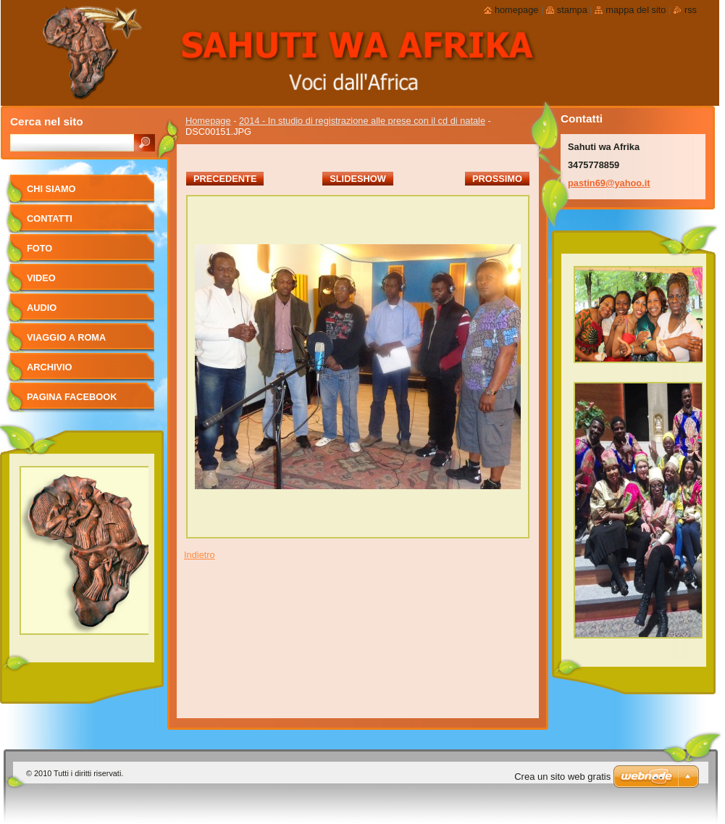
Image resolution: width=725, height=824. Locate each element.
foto (39, 248)
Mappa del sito (635, 9)
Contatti (49, 218)
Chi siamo (51, 188)
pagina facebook (72, 396)
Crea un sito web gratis (562, 776)
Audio (41, 307)
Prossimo (497, 178)
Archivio (49, 367)
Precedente (224, 178)
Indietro (199, 554)
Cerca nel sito (46, 121)
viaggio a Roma (66, 337)
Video (41, 277)
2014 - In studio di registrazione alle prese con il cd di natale (362, 120)
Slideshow (358, 178)
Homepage (208, 120)
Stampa (572, 9)
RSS (690, 9)
